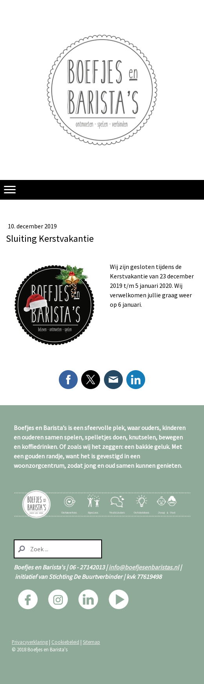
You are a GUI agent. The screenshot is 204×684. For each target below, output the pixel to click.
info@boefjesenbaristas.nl (144, 567)
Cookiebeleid (65, 642)
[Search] (58, 548)
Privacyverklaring (30, 642)
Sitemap (91, 642)
